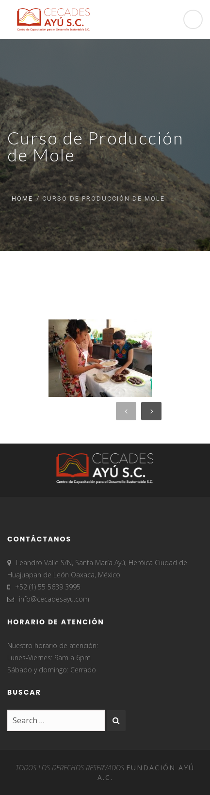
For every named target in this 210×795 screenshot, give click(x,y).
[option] (95, 358)
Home (22, 198)
